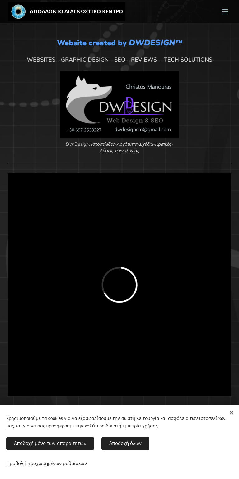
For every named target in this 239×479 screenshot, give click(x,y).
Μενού (225, 11)
